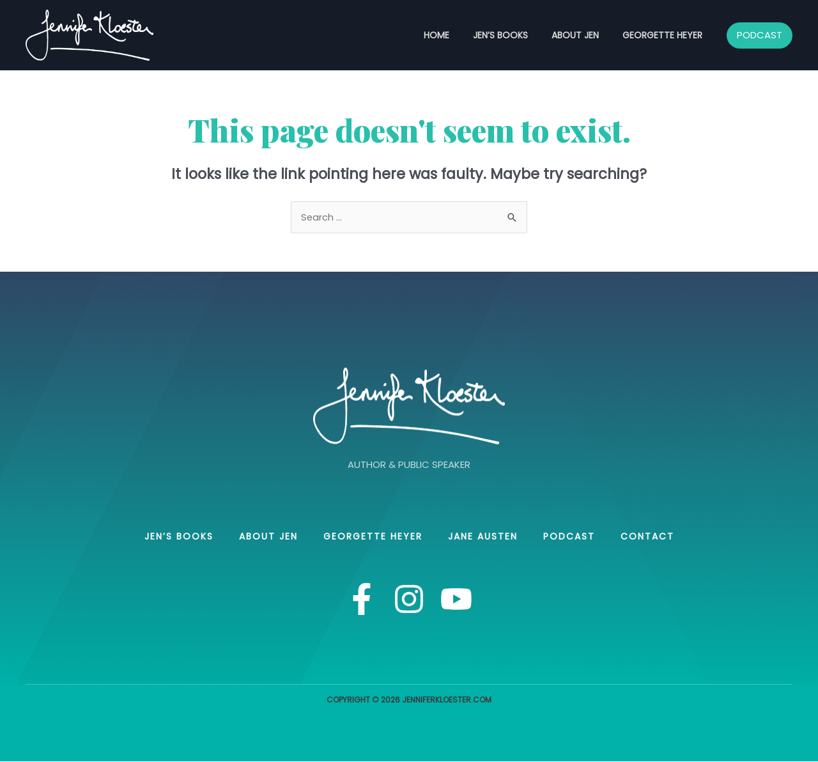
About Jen (583, 35)
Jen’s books (514, 35)
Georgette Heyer (665, 35)
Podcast (569, 537)
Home (456, 35)
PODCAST (759, 35)
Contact (647, 537)
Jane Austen (483, 537)
